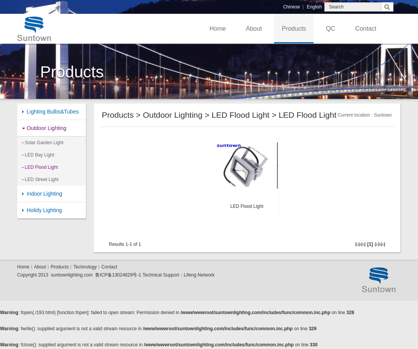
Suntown (383, 115)
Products (294, 28)
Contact (365, 28)
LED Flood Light (41, 167)
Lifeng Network (199, 275)
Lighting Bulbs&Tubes (53, 112)
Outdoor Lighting (47, 128)
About (254, 28)
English (314, 7)
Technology (85, 267)
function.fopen (72, 312)
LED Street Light (42, 179)
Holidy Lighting (44, 210)
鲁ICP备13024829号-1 (118, 275)
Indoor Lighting (45, 194)
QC (330, 28)
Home (218, 28)
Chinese (291, 7)
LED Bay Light (40, 155)
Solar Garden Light (44, 142)
